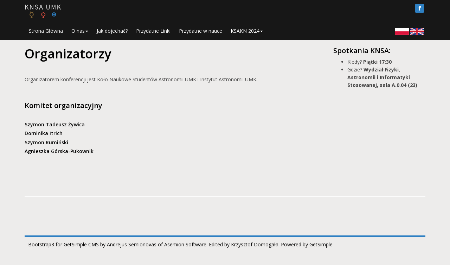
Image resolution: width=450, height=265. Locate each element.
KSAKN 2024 (247, 30)
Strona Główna (46, 30)
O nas (79, 30)
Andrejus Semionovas (131, 244)
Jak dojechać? (112, 30)
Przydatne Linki (153, 30)
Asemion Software (185, 244)
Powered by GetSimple (307, 244)
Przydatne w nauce (200, 30)
